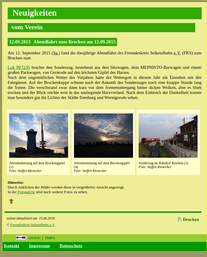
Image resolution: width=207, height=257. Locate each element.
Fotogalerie (26, 192)
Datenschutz (71, 245)
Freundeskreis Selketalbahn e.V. (32, 225)
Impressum (39, 245)
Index (50, 237)
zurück (27, 237)
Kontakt (11, 245)
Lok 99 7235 (19, 67)
